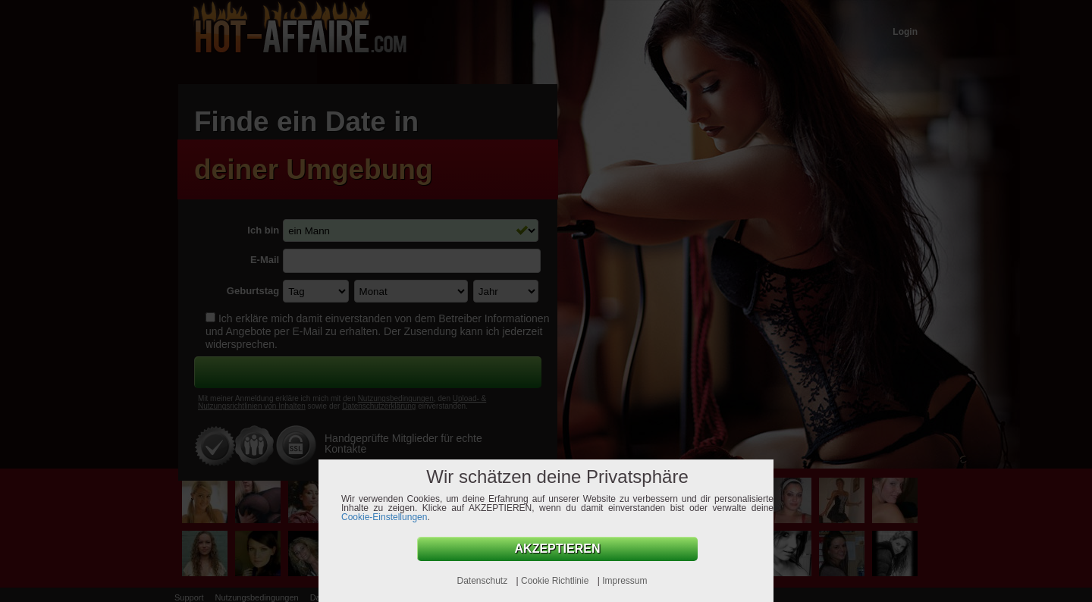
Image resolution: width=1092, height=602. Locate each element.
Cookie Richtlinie (556, 580)
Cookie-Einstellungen (384, 517)
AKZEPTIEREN (558, 548)
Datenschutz (483, 580)
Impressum (624, 580)
